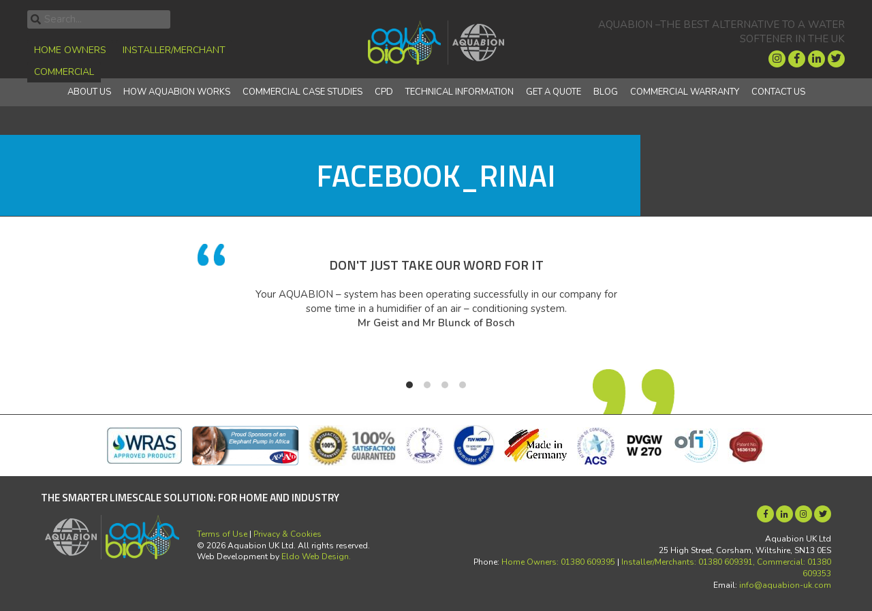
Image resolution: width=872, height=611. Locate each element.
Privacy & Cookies (287, 534)
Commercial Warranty (684, 92)
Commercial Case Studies (302, 92)
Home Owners (70, 50)
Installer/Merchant (174, 50)
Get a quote (553, 92)
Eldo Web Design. (316, 556)
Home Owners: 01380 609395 (558, 562)
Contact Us (778, 92)
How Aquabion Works (176, 92)
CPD (384, 92)
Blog (605, 92)
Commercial (64, 71)
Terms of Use (222, 534)
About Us (89, 92)
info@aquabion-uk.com (785, 585)
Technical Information (459, 92)
